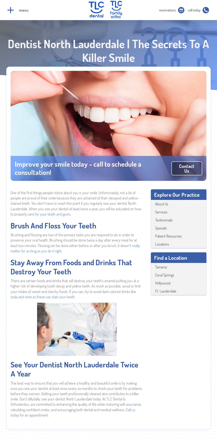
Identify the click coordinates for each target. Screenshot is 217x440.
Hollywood (162, 283)
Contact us (186, 168)
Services (161, 212)
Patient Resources (168, 236)
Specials (161, 228)
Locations (162, 244)
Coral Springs (164, 275)
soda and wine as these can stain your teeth (43, 296)
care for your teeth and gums (49, 214)
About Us (161, 204)
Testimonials (164, 220)
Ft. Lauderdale (165, 291)
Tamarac (161, 267)
